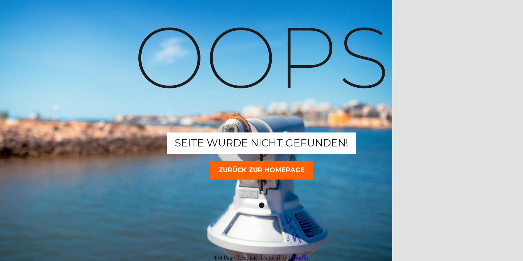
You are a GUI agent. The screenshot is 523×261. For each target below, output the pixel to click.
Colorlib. (299, 257)
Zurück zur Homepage (261, 170)
